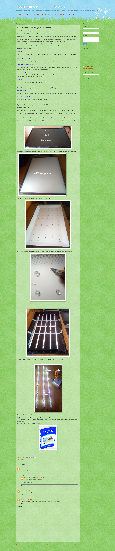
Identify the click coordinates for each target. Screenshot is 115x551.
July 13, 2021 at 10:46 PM (30, 490)
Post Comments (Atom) (26, 548)
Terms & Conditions (59, 14)
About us (26, 14)
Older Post (77, 545)
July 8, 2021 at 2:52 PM (30, 468)
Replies (23, 475)
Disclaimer (35, 14)
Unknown (23, 468)
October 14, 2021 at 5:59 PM (28, 499)
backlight (22, 459)
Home (19, 14)
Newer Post (19, 545)
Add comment (21, 506)
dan (21, 499)
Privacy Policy (46, 14)
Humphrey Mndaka (28, 477)
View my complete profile (88, 68)
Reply (22, 472)
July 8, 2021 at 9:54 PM (40, 477)
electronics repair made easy (41, 6)
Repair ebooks (72, 14)
